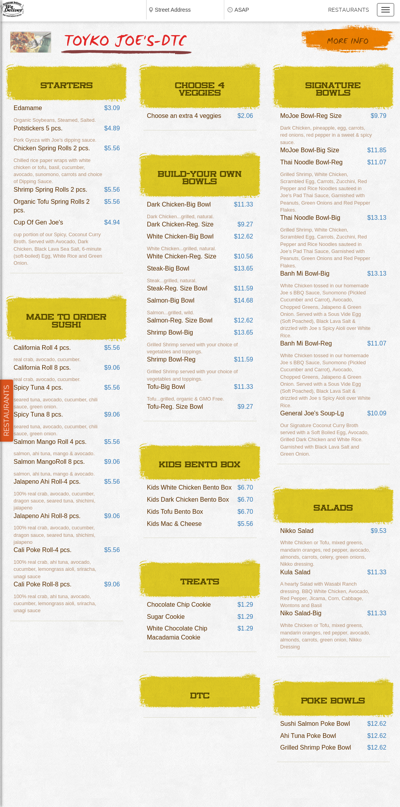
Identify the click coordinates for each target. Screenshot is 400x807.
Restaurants (348, 10)
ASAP (241, 10)
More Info (347, 41)
